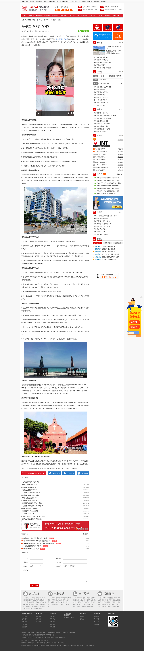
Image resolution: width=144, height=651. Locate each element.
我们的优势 (118, 38)
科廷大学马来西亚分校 (101, 167)
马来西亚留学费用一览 (101, 218)
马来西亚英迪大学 (101, 146)
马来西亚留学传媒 (99, 105)
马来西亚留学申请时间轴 (30, 495)
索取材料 (52, 624)
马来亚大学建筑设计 (100, 95)
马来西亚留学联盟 (37, 8)
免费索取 (116, 15)
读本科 (82, 616)
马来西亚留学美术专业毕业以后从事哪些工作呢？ (39, 543)
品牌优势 (97, 243)
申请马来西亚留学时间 (29, 485)
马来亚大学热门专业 (100, 229)
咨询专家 (92, 15)
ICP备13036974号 (89, 645)
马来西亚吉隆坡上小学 (101, 97)
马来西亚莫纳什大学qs (101, 113)
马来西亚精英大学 (100, 170)
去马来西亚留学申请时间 (30, 482)
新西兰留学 (107, 29)
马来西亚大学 (66, 1)
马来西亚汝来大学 (100, 159)
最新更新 (89, 1)
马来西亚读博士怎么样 (101, 234)
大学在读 (96, 621)
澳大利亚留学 (118, 29)
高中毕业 (96, 619)
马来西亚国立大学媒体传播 (102, 87)
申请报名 (85, 473)
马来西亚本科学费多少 (101, 60)
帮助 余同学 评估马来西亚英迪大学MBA (108, 180)
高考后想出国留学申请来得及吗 (32, 519)
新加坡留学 (97, 29)
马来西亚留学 (39, 643)
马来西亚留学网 (27, 613)
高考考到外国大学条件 (29, 508)
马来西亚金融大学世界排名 (102, 118)
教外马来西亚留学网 (27, 645)
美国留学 (63, 643)
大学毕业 (96, 624)
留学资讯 (84, 15)
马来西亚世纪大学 (100, 154)
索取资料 (120, 140)
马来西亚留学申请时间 (29, 490)
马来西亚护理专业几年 (101, 103)
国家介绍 (31, 15)
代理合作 (24, 624)
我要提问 (85, 534)
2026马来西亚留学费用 (101, 57)
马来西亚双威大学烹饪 (101, 92)
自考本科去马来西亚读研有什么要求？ (35, 538)
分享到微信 (84, 31)
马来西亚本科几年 (28, 514)
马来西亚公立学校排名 (101, 126)
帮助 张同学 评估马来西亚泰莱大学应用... (108, 191)
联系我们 (104, 1)
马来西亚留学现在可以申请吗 (32, 503)
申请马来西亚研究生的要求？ (33, 546)
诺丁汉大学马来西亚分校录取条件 (33, 516)
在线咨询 (56, 473)
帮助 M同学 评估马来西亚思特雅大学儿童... (109, 183)
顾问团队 (24, 616)
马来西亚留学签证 (54, 1)
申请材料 (63, 15)
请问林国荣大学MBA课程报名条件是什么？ (37, 541)
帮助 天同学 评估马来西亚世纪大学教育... (108, 188)
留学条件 (47, 15)
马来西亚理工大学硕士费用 (102, 68)
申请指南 (53, 20)
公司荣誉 (108, 243)
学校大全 (71, 15)
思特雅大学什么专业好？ (31, 549)
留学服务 (38, 621)
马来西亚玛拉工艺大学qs (102, 123)
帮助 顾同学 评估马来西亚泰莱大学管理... (108, 178)
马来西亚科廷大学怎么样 (30, 511)
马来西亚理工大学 (62, 39)
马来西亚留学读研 (41, 1)
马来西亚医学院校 (99, 89)
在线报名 (108, 15)
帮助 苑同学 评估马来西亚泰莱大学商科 (108, 185)
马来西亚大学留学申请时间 (31, 492)
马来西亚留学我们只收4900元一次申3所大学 (105, 36)
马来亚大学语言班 (99, 232)
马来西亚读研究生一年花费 (102, 62)
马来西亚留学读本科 (27, 1)
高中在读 (96, 616)
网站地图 (96, 1)
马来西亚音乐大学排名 (101, 121)
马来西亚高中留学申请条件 (102, 221)
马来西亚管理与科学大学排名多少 (105, 116)
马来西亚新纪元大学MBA (102, 226)
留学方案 (83, 613)
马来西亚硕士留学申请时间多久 (32, 506)
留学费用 (55, 15)
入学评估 (100, 15)
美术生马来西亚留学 (100, 100)
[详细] (118, 53)
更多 (120, 42)
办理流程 (74, 1)
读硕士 (82, 619)
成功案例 (82, 1)
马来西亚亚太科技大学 (101, 151)
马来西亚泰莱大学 (100, 149)
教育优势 (39, 15)
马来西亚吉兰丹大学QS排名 (103, 129)
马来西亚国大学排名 (100, 131)
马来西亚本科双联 (99, 65)
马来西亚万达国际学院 (101, 165)
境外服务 (24, 621)
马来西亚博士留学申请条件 (102, 224)
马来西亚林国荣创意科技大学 (103, 162)
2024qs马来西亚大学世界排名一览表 (105, 216)
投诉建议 (24, 627)
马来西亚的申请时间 (29, 487)
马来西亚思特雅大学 (101, 157)
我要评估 (119, 174)
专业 (77, 15)
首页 (24, 15)
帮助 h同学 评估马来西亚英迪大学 (106, 193)
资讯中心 (39, 20)
